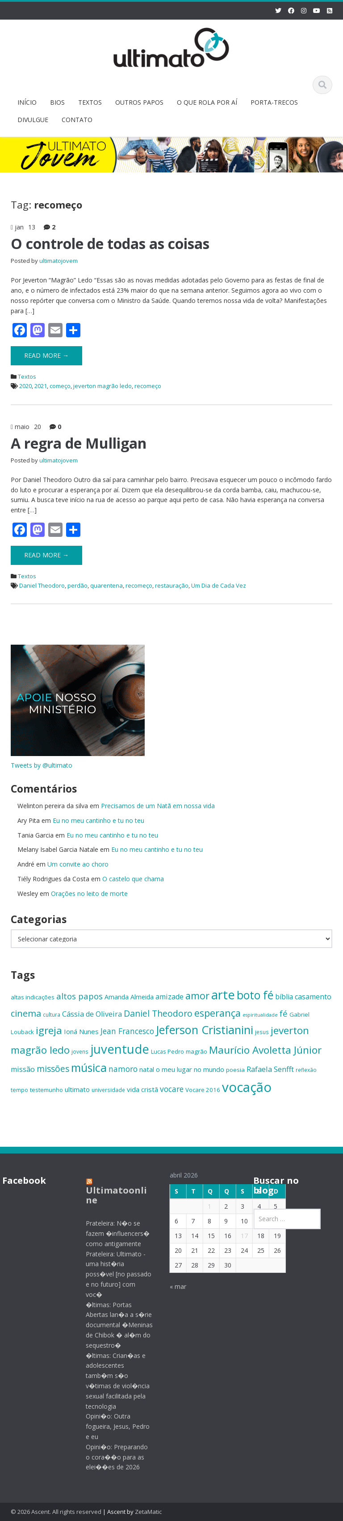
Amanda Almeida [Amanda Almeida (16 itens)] (129, 997)
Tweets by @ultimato (41, 765)
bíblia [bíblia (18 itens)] (284, 997)
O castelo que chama (133, 879)
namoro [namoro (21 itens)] (123, 1068)
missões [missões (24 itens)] (53, 1069)
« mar (171, 1286)
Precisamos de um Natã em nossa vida (158, 805)
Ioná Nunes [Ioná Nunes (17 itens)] (81, 1031)
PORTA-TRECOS (274, 102)
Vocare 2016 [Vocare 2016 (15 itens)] (202, 1090)
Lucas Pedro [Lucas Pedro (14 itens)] (167, 1051)
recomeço (147, 386)
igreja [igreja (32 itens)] (49, 1030)
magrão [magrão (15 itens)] (196, 1051)
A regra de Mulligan (78, 443)
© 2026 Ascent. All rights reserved (56, 1512)
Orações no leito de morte (89, 893)
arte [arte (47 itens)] (223, 994)
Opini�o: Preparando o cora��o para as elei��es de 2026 (111, 1457)
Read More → (46, 355)
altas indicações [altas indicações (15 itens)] (32, 997)
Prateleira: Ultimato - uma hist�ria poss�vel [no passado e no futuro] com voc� (113, 1274)
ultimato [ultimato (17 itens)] (77, 1089)
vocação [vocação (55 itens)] (247, 1087)
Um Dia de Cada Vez (218, 585)
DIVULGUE (32, 119)
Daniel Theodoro (42, 585)
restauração (171, 585)
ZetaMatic (148, 1512)
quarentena (106, 585)
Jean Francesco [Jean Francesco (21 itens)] (127, 1031)
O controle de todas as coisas (110, 243)
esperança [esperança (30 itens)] (217, 1012)
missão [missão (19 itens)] (23, 1069)
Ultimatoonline (110, 1195)
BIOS (57, 102)
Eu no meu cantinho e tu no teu (98, 820)
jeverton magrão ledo (102, 386)
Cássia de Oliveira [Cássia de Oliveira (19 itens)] (92, 1014)
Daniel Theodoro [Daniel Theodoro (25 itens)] (158, 1013)
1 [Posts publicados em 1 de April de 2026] (203, 1206)
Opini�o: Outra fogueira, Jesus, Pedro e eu (112, 1426)
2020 (25, 386)
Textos (27, 376)
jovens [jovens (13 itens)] (79, 1051)
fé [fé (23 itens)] (284, 1013)
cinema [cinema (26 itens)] (26, 1013)
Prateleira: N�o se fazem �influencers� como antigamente (112, 1233)
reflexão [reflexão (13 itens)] (306, 1069)
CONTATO (77, 119)
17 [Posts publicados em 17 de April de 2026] (238, 1235)
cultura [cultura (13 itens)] (51, 1014)
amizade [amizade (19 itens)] (169, 997)
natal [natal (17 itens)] (146, 1069)
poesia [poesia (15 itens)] (235, 1070)
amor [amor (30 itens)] (197, 995)
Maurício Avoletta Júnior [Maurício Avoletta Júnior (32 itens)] (265, 1050)
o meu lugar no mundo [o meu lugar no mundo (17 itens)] (190, 1069)
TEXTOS (90, 102)
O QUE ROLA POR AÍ (207, 102)
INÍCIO (27, 102)
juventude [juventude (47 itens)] (119, 1049)
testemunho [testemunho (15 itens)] (46, 1090)
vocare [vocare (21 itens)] (172, 1089)
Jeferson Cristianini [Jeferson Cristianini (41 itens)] (204, 1029)
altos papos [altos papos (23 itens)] (79, 996)
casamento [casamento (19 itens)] (313, 997)
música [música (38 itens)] (89, 1067)
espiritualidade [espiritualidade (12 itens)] (260, 1015)
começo (60, 386)
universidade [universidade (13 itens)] (108, 1089)
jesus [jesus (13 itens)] (262, 1031)
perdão (77, 585)
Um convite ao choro (78, 864)
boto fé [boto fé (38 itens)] (255, 995)
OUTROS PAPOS (139, 102)
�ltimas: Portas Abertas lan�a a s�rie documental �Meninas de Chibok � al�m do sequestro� (113, 1324)
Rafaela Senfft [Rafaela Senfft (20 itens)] (270, 1069)
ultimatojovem (58, 261)
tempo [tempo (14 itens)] (19, 1090)
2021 (40, 386)
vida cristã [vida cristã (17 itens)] (142, 1089)
